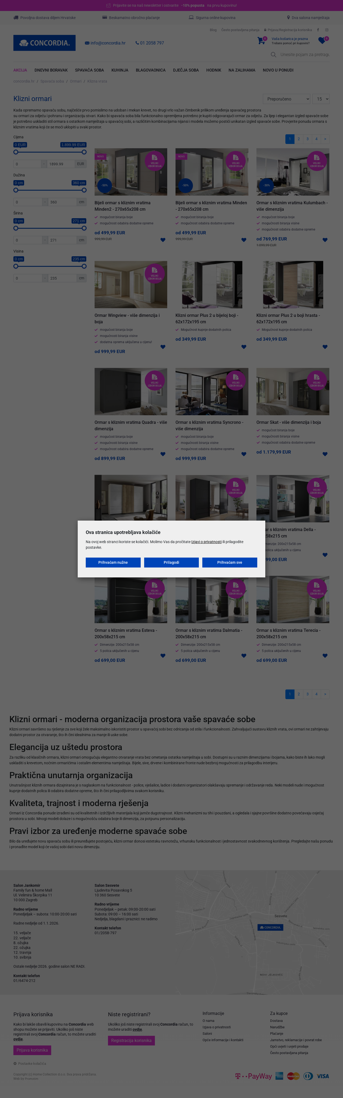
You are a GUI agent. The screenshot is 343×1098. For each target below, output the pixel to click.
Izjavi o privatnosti (206, 542)
